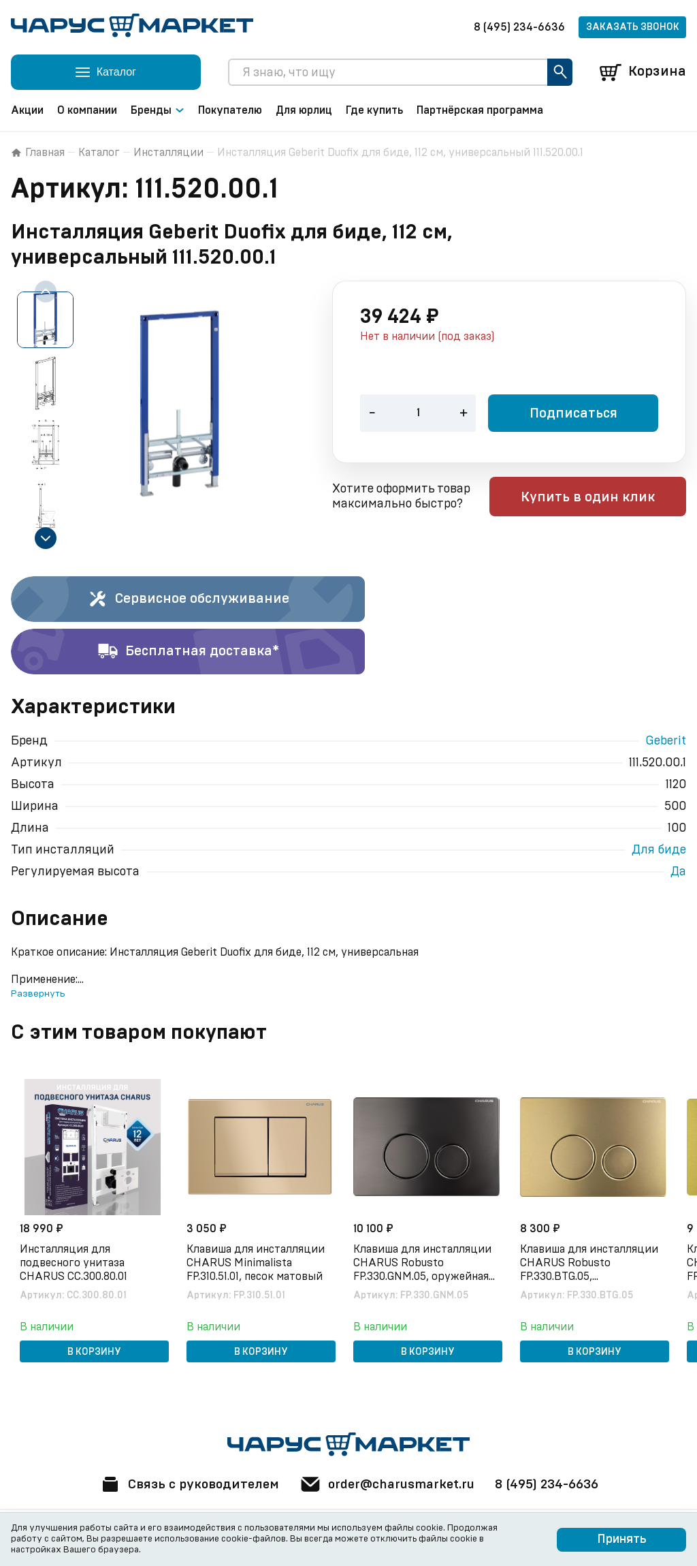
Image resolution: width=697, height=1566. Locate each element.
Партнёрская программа (480, 110)
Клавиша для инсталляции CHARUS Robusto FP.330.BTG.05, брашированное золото (591, 1261)
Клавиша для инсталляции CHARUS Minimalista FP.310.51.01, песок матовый (258, 1261)
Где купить (374, 110)
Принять (622, 1539)
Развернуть (38, 994)
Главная (38, 152)
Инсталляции (168, 152)
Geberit (665, 741)
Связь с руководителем (183, 1484)
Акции (27, 110)
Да (678, 872)
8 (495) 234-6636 (519, 27)
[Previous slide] (45, 291)
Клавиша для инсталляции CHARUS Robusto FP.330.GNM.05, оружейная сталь (424, 1261)
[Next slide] (45, 538)
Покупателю (230, 110)
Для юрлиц (304, 110)
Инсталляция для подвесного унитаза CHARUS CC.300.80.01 (75, 1261)
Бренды (157, 110)
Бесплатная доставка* (188, 652)
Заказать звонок (632, 27)
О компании (87, 110)
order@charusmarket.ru (389, 1484)
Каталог (99, 152)
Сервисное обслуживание (188, 599)
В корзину (94, 1350)
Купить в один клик (599, 498)
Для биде (659, 850)
